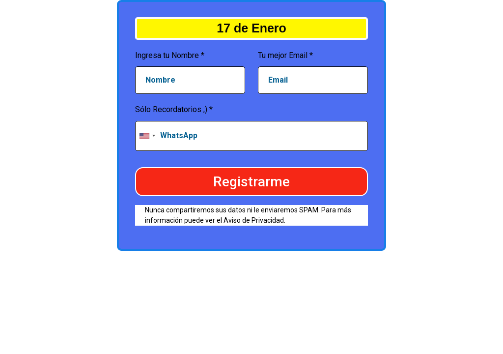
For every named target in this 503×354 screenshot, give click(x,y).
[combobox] (147, 135)
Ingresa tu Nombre (169, 55)
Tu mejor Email (285, 55)
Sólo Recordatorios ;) (174, 109)
